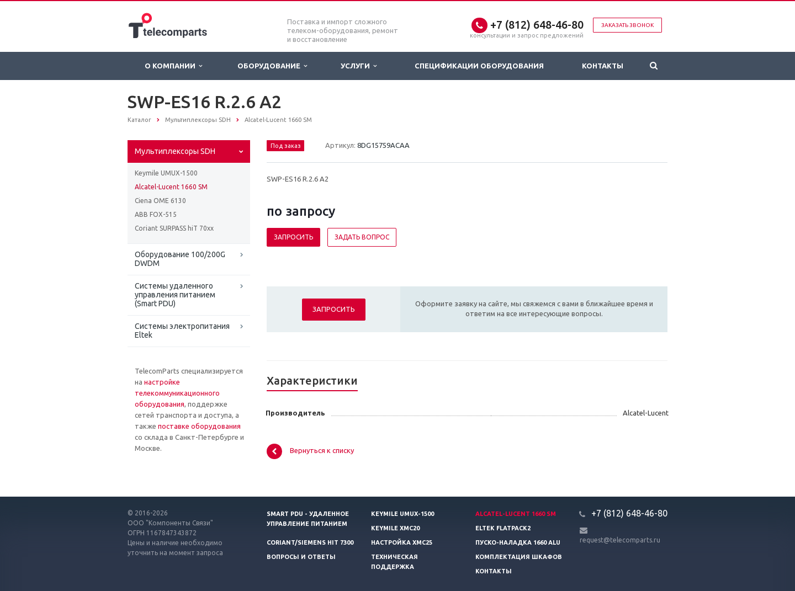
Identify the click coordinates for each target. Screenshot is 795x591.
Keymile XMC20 (395, 528)
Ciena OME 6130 (160, 200)
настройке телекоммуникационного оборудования (177, 393)
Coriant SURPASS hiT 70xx (174, 228)
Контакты (602, 66)
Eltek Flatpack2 (503, 528)
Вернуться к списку (310, 451)
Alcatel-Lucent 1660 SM (171, 186)
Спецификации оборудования (479, 66)
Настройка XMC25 (401, 542)
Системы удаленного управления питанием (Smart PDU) (175, 294)
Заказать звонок (627, 25)
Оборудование (272, 66)
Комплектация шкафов (518, 556)
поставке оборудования (199, 426)
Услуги (359, 66)
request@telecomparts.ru (620, 540)
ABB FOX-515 (156, 214)
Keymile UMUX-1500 (166, 173)
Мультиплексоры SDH (175, 151)
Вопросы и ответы (301, 556)
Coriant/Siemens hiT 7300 (310, 542)
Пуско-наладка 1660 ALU (517, 542)
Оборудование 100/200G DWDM (180, 259)
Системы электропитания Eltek (182, 330)
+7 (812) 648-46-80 (537, 24)
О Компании (173, 66)
